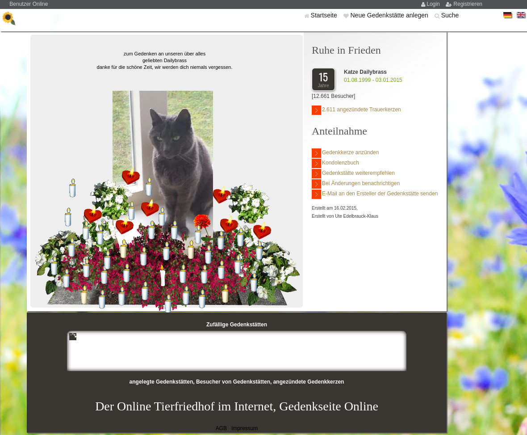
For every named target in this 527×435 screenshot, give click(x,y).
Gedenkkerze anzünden (345, 153)
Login (434, 4)
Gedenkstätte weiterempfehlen (353, 173)
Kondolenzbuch (335, 163)
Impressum (244, 428)
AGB (221, 428)
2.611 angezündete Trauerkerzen (356, 110)
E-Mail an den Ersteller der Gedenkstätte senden (375, 194)
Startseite (325, 15)
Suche (450, 15)
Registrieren (467, 4)
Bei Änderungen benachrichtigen (356, 184)
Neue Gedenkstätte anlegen (390, 15)
